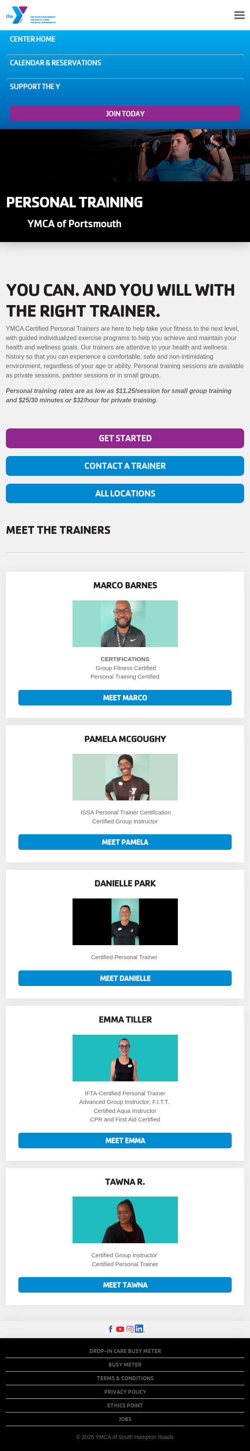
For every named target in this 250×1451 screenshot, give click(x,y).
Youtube (120, 1329)
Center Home (32, 39)
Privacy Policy (125, 1391)
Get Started (125, 438)
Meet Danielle (125, 978)
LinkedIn (140, 1329)
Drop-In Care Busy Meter (125, 1351)
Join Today (125, 113)
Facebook (110, 1329)
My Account (221, 15)
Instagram (130, 1329)
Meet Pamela (125, 842)
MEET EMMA (125, 1140)
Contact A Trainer (125, 465)
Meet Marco (125, 697)
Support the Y (35, 86)
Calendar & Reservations (55, 62)
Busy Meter (125, 1364)
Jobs (125, 1419)
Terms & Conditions (125, 1378)
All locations (125, 493)
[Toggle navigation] (239, 15)
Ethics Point (125, 1405)
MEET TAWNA (125, 1285)
